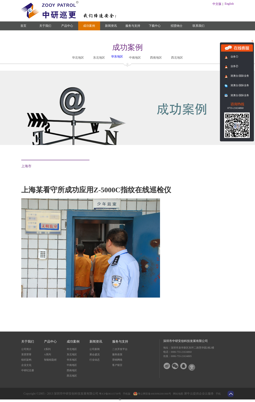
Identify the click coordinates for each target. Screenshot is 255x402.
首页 (23, 25)
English (229, 3)
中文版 (216, 4)
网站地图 (177, 393)
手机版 (126, 393)
